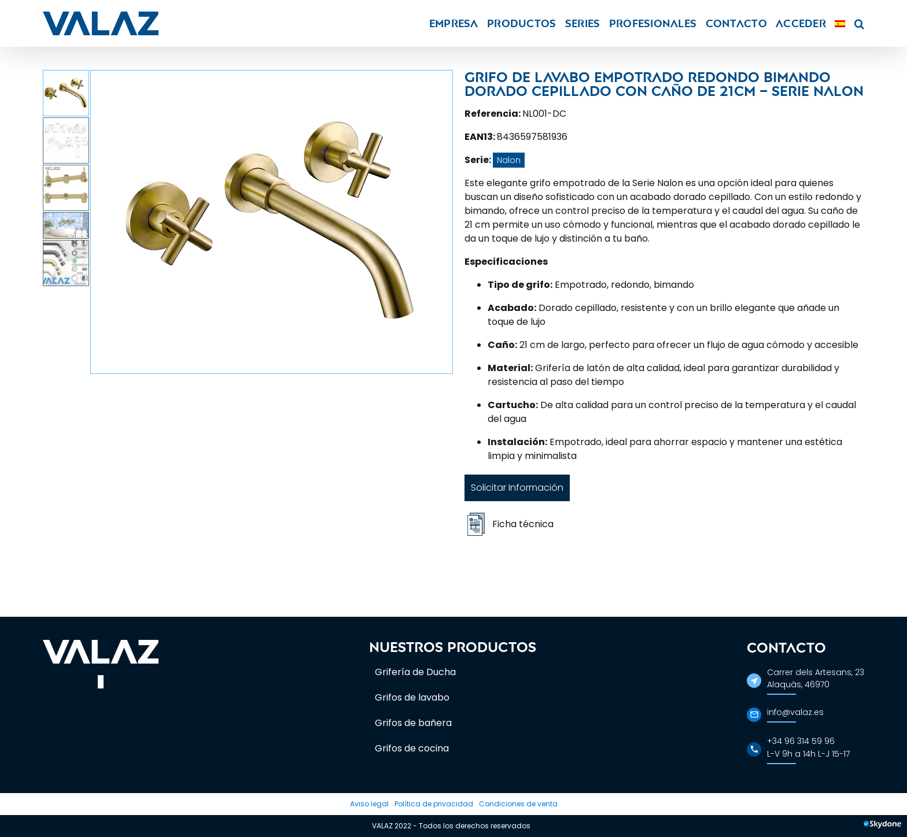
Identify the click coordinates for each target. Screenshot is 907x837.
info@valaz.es (795, 712)
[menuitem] (840, 23)
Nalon (509, 160)
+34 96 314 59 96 (801, 741)
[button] (859, 23)
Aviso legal (369, 804)
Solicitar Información (517, 487)
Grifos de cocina (412, 748)
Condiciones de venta (518, 804)
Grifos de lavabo (412, 697)
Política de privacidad (433, 804)
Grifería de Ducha (415, 672)
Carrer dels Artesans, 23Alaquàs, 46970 (815, 678)
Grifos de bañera (413, 722)
